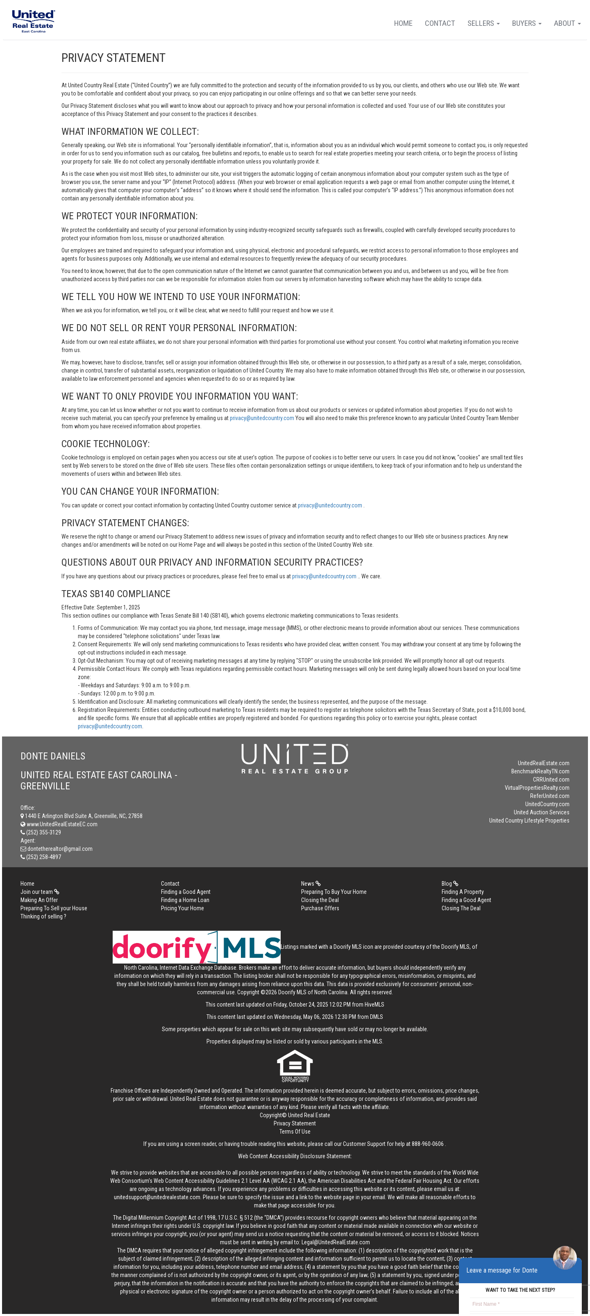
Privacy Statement (295, 1123)
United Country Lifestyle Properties (529, 820)
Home (403, 23)
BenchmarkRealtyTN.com (540, 771)
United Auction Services (542, 812)
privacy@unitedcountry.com (262, 418)
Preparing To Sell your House (53, 908)
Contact (440, 23)
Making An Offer (39, 900)
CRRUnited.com (551, 779)
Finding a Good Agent (186, 892)
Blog (450, 883)
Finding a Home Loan (185, 900)
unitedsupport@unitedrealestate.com (157, 1197)
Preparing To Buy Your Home (334, 892)
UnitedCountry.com (547, 804)
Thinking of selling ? (43, 916)
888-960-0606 (428, 1144)
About (567, 23)
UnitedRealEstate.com (544, 763)
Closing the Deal (320, 900)
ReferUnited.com (550, 796)
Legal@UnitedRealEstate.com (336, 1242)
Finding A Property (463, 892)
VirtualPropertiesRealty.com (537, 787)
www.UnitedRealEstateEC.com (59, 824)
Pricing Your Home (182, 908)
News (311, 883)
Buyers (527, 23)
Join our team (39, 892)
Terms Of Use (295, 1131)
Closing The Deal (461, 908)
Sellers (483, 23)
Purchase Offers (320, 908)
